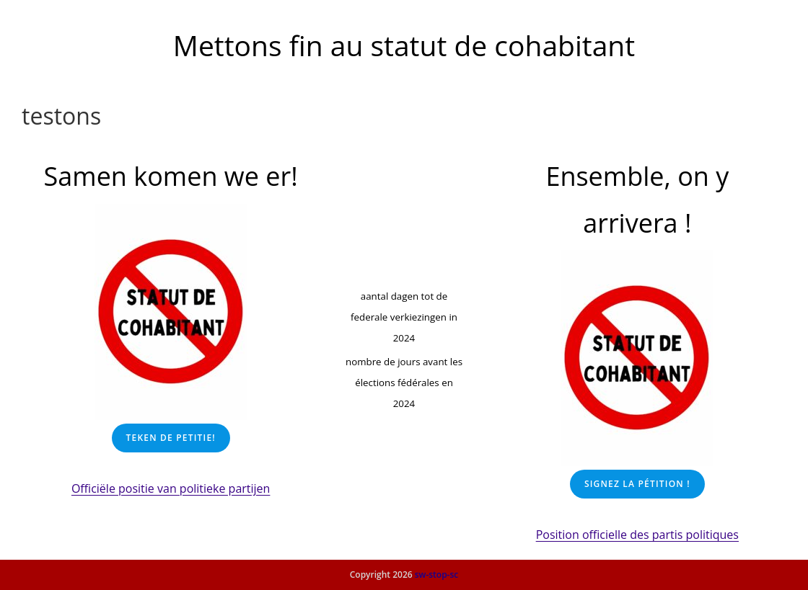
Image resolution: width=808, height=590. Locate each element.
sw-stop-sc (437, 574)
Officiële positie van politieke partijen (170, 488)
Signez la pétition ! (637, 484)
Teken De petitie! (171, 438)
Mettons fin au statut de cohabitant (404, 45)
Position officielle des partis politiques (637, 534)
